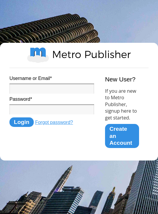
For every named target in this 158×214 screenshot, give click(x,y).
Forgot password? (54, 122)
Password (20, 99)
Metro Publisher (79, 55)
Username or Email (30, 78)
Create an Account (120, 136)
